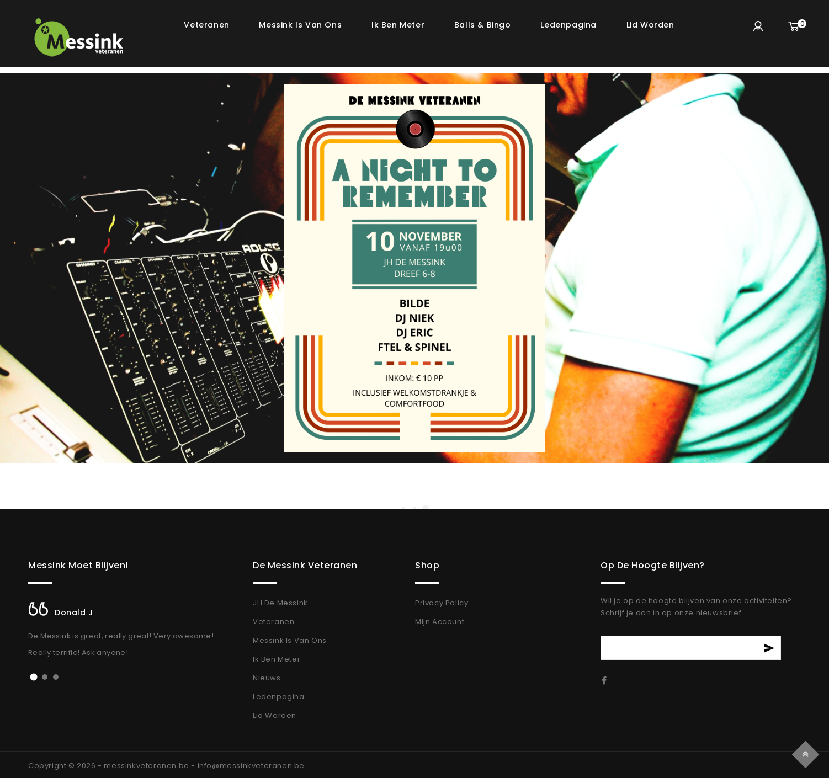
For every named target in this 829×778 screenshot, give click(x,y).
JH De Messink (280, 603)
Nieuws (267, 678)
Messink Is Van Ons (290, 640)
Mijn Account (439, 621)
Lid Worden (274, 715)
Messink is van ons (300, 24)
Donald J (74, 612)
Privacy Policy (441, 603)
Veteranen (206, 24)
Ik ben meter (397, 24)
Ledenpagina (568, 24)
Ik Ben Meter (276, 659)
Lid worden (650, 24)
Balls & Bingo (482, 24)
